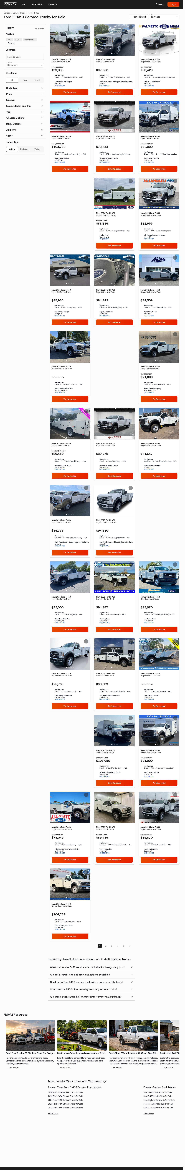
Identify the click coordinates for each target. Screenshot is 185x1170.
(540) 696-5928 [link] (60, 469)
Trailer (37, 149)
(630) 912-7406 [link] (149, 469)
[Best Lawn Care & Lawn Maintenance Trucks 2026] (82, 1044)
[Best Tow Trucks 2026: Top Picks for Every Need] (30, 1044)
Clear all (11, 43)
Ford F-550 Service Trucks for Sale (158, 1107)
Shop (23, 4)
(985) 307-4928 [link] (104, 699)
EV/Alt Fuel (37, 4)
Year (8, 111)
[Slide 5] (73, 53)
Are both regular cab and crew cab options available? (80, 974)
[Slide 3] (69, 53)
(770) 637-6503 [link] (149, 316)
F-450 (36, 13)
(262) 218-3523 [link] (60, 162)
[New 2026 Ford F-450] (70, 60)
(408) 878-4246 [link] (60, 930)
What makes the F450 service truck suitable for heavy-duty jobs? (87, 967)
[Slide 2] (68, 53)
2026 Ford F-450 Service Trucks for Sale (65, 1092)
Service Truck (19, 13)
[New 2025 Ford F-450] (70, 290)
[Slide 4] (71, 53)
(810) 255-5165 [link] (104, 162)
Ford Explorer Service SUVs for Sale (159, 1100)
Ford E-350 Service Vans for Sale (157, 1092)
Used (37, 80)
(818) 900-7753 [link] (60, 392)
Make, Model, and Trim (18, 105)
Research (52, 4)
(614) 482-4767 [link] (60, 699)
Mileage (10, 99)
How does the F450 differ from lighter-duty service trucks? (83, 989)
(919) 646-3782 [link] (60, 316)
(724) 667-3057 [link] (149, 239)
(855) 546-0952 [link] (104, 776)
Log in (173, 4)
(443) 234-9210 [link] (60, 623)
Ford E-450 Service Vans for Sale (157, 1096)
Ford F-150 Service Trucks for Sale (158, 1104)
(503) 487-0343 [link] (104, 623)
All (12, 80)
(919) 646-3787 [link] (60, 85)
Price (9, 94)
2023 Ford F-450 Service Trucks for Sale (65, 1104)
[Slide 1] (66, 53)
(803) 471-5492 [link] (149, 623)
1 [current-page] (99, 946)
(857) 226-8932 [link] (104, 853)
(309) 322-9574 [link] (104, 239)
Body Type (12, 88)
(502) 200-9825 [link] (60, 853)
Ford (30, 13)
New (25, 80)
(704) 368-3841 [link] (149, 699)
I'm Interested (69, 92)
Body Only (24, 149)
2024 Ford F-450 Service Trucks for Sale (65, 1100)
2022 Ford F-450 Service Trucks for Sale (65, 1107)
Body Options (14, 123)
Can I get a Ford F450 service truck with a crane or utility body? (86, 982)
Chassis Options (15, 117)
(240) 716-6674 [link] (149, 392)
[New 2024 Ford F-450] (159, 60)
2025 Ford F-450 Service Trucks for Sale (65, 1096)
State (9, 135)
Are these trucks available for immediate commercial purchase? (85, 996)
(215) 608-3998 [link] (149, 162)
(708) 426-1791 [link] (104, 85)
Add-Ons (11, 129)
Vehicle (7, 13)
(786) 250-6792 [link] (149, 85)
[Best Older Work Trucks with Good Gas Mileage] (133, 1044)
